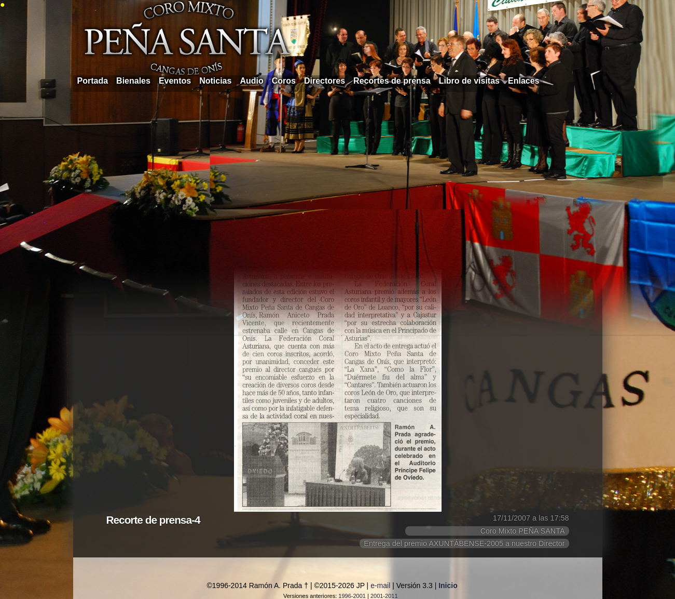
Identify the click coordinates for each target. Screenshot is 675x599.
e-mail (380, 585)
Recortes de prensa (392, 80)
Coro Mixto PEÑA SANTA (522, 531)
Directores (324, 80)
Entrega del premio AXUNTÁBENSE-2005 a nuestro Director (464, 543)
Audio (251, 80)
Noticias (215, 80)
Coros (284, 80)
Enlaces (523, 80)
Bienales (133, 80)
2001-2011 (384, 596)
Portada (92, 80)
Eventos (175, 80)
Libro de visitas (469, 80)
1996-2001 (352, 596)
